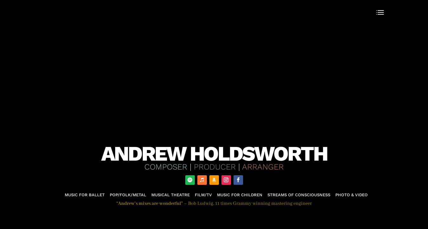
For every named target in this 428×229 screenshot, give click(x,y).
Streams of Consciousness (298, 194)
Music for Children (239, 194)
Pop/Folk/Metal (128, 194)
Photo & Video (351, 194)
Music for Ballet (85, 194)
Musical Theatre (170, 194)
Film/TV (203, 194)
